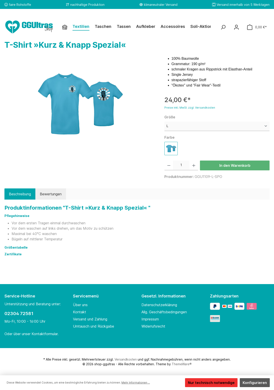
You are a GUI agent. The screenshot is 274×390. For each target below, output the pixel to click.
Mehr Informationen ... (135, 382)
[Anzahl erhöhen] (193, 165)
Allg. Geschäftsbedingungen (164, 312)
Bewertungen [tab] (51, 194)
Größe (169, 117)
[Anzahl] (181, 165)
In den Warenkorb (234, 165)
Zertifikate (13, 254)
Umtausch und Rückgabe (93, 326)
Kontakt (79, 312)
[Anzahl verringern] (168, 165)
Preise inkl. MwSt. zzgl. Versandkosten (189, 107)
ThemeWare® (182, 364)
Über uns (80, 305)
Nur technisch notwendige (211, 382)
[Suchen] (223, 27)
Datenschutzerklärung (159, 305)
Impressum (150, 319)
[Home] (67, 27)
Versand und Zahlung (90, 319)
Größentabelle (16, 247)
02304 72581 (18, 313)
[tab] (19, 194)
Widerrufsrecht (153, 326)
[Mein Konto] (236, 27)
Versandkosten (126, 359)
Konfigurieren (255, 382)
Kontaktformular (45, 334)
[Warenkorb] (257, 27)
